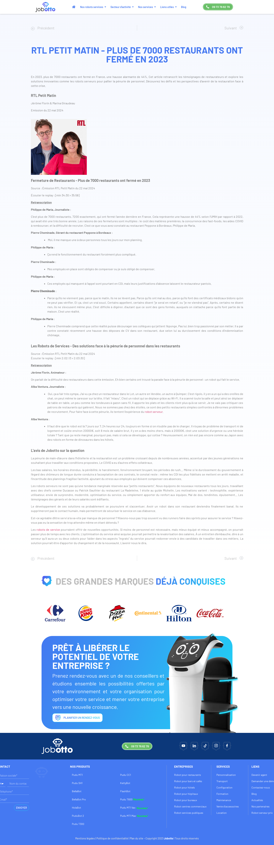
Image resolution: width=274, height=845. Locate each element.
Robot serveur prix (262, 812)
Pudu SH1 (77, 783)
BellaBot (76, 791)
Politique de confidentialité (112, 838)
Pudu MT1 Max (128, 815)
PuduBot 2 (78, 815)
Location (221, 812)
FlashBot (125, 791)
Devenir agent (259, 774)
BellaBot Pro (79, 799)
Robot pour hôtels (184, 787)
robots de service (48, 529)
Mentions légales (85, 838)
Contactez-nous (260, 787)
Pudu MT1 (77, 774)
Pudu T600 (126, 799)
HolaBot (76, 807)
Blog (253, 793)
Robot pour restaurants (187, 774)
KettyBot (125, 783)
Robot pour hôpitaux (186, 793)
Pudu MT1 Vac (127, 807)
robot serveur (154, 411)
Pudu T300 (78, 823)
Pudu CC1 (125, 774)
